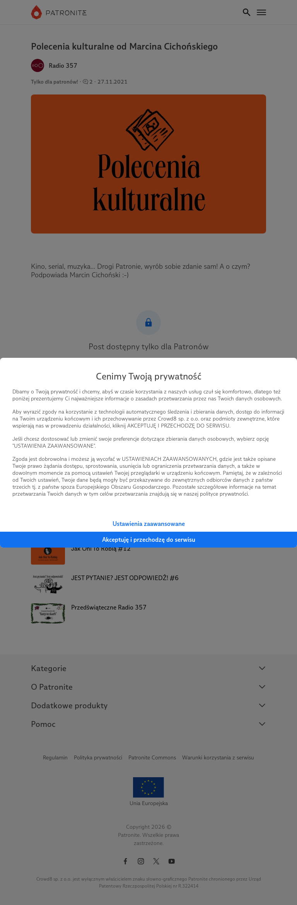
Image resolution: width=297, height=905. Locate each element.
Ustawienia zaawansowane (149, 524)
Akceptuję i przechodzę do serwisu (148, 540)
